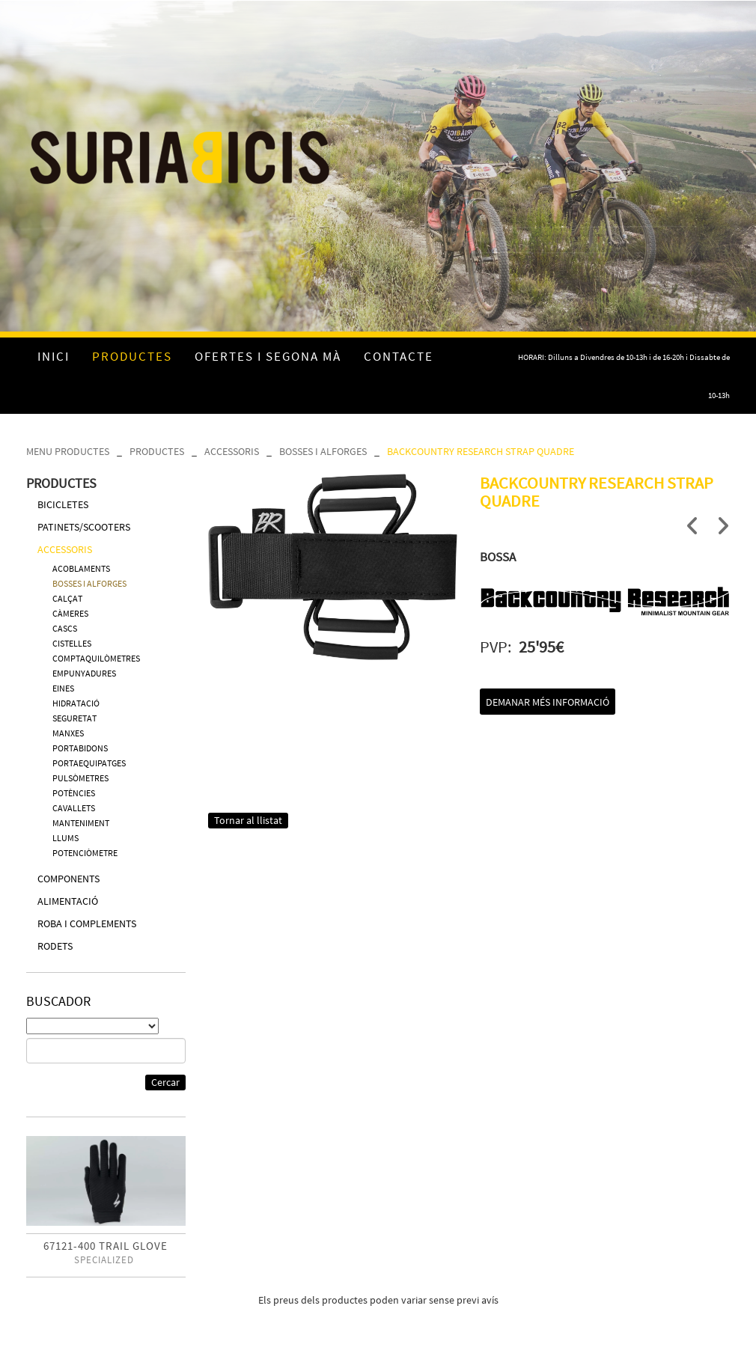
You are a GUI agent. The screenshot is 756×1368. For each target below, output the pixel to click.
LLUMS (65, 837)
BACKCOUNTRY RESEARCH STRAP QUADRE (480, 451)
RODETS (55, 946)
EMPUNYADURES (84, 673)
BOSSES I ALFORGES (323, 451)
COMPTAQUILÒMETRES (96, 658)
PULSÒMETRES (80, 778)
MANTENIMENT (80, 822)
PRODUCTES (156, 451)
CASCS (64, 628)
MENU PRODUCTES (67, 451)
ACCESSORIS (231, 451)
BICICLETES (62, 504)
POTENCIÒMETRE (85, 852)
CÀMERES (70, 613)
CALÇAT (67, 598)
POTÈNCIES (73, 792)
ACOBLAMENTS (81, 568)
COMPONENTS (68, 878)
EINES (63, 688)
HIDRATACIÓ (76, 703)
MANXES (68, 733)
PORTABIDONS (80, 748)
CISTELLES (71, 643)
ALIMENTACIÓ (67, 901)
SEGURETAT (74, 718)
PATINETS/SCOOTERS (83, 527)
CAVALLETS (73, 807)
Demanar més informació (547, 702)
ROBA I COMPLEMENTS (86, 923)
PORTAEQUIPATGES (89, 763)
